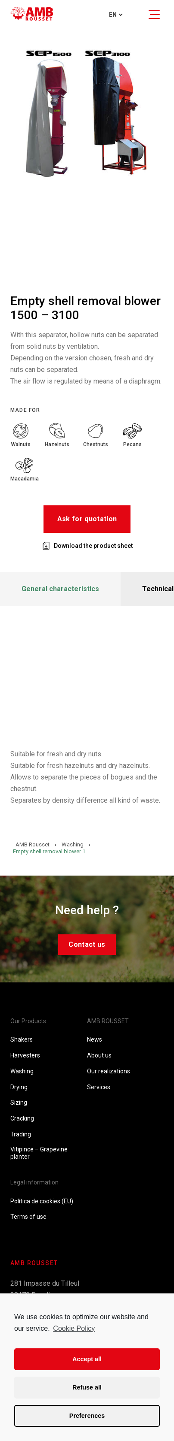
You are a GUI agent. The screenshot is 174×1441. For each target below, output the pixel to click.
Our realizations (108, 1071)
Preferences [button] (87, 1415)
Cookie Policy (74, 1328)
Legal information (34, 1182)
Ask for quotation (87, 519)
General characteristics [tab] (60, 589)
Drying (19, 1087)
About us (99, 1055)
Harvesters (25, 1055)
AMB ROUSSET (108, 1021)
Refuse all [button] (87, 1387)
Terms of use (28, 1216)
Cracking (22, 1118)
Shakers (21, 1039)
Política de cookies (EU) (41, 1201)
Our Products (28, 1021)
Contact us (86, 944)
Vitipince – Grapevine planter (39, 1153)
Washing (22, 1071)
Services (98, 1087)
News (94, 1039)
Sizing (18, 1102)
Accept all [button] (87, 1359)
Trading (20, 1134)
